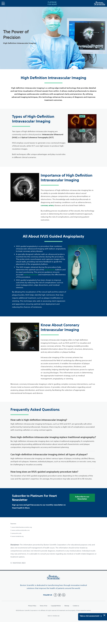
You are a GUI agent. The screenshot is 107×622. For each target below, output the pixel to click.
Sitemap (66, 606)
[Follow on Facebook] (55, 595)
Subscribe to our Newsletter (82, 497)
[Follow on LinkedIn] (63, 595)
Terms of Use (43, 606)
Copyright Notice (56, 606)
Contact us (76, 606)
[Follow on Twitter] (59, 595)
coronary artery (47, 205)
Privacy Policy (32, 606)
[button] (3, 3)
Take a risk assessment (91, 616)
